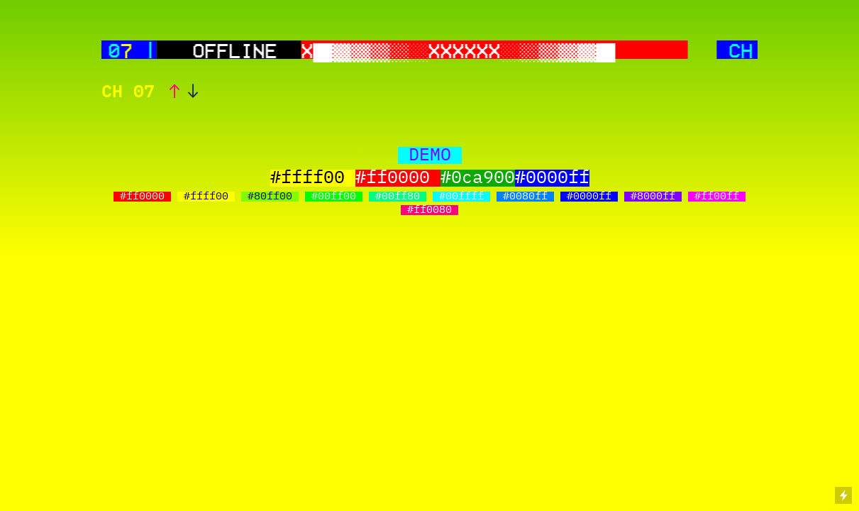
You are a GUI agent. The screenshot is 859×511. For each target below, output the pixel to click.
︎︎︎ (193, 92)
